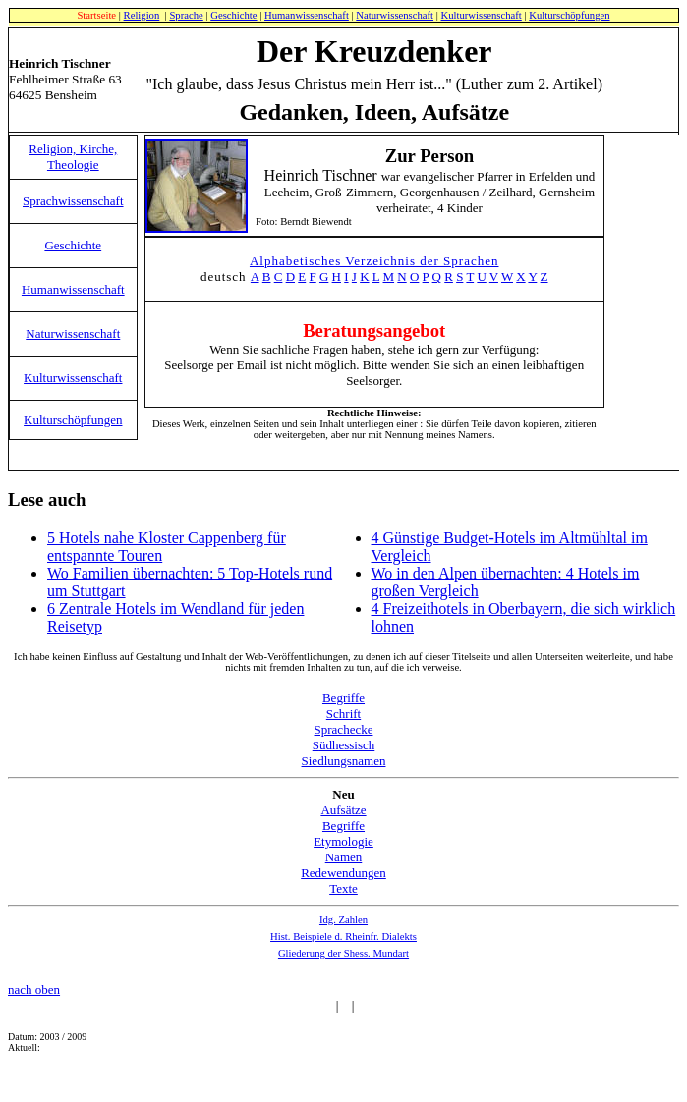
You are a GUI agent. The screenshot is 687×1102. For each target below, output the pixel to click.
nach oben (34, 989)
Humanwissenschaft (306, 15)
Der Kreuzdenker (374, 51)
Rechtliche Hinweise (372, 413)
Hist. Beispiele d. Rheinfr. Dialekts (343, 936)
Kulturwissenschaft (481, 15)
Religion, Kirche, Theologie (73, 156)
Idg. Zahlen (343, 919)
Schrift (343, 713)
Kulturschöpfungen (569, 15)
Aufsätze (343, 809)
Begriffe (343, 697)
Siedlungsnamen (344, 760)
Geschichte (233, 15)
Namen (344, 857)
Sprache (185, 15)
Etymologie (343, 841)
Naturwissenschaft (394, 15)
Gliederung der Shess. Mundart (343, 953)
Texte (343, 888)
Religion (142, 15)
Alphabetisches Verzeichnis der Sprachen (374, 260)
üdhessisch (346, 745)
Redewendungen (343, 872)
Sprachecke (344, 729)
